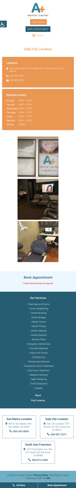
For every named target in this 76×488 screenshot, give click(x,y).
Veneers (39, 388)
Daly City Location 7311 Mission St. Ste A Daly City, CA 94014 (35, 70)
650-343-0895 (21, 431)
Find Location (38, 400)
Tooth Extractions (38, 383)
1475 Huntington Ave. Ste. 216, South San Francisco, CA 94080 (38, 452)
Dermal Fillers (39, 339)
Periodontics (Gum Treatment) (39, 365)
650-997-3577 (15, 75)
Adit (48, 478)
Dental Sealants (39, 334)
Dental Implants (39, 330)
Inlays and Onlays (39, 352)
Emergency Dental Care (38, 343)
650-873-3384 (40, 460)
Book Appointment (38, 29)
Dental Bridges (39, 317)
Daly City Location (56, 419)
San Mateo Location (19, 419)
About (38, 395)
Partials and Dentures (38, 361)
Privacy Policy (41, 475)
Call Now (19, 485)
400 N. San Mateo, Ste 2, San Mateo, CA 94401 (19, 425)
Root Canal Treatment (39, 370)
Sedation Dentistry (39, 374)
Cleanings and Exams (39, 304)
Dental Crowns (39, 321)
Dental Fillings (39, 326)
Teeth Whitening (39, 379)
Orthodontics (38, 357)
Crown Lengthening (38, 308)
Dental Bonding (38, 312)
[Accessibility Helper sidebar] (3, 24)
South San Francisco (38, 444)
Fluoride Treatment (38, 348)
